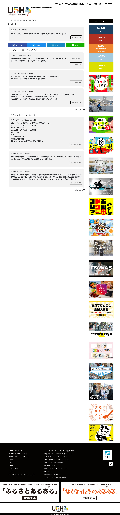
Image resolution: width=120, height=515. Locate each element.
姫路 (12, 115)
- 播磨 (11, 460)
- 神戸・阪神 (13, 469)
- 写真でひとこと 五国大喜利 (53, 463)
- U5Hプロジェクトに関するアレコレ (56, 469)
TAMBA (101, 67)
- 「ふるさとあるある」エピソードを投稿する (59, 451)
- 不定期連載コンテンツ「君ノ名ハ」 (56, 457)
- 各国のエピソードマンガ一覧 (18, 457)
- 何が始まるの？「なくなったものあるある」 (59, 454)
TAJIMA (101, 30)
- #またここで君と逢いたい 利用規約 (56, 478)
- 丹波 (11, 472)
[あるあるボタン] (75, 37)
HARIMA (101, 58)
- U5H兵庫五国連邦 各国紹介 (17, 454)
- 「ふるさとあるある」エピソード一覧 (21, 475)
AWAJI (101, 39)
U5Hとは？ (59, 4)
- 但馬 (11, 466)
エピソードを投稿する (95, 4)
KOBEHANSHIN (101, 48)
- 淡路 (11, 463)
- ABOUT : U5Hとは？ (15, 451)
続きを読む (80, 109)
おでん (13, 50)
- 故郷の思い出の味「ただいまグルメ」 (57, 460)
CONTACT (108, 4)
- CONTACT (47, 472)
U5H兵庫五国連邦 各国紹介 (75, 4)
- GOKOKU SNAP (49, 466)
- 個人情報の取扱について (52, 475)
